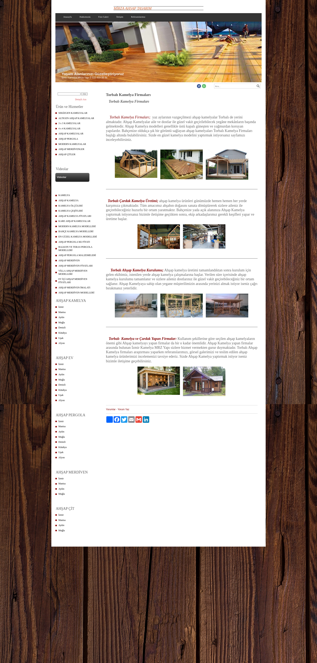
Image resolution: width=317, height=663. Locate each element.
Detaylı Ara (80, 99)
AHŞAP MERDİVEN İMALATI (74, 287)
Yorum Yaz (123, 409)
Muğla (61, 322)
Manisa (62, 312)
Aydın (61, 317)
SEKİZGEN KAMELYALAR (72, 113)
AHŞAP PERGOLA (68, 138)
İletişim (119, 17)
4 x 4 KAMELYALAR (69, 128)
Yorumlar (111, 409)
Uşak (60, 338)
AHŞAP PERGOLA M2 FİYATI (74, 241)
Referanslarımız (138, 17)
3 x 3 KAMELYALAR (69, 123)
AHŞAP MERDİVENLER (71, 149)
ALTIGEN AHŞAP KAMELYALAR (76, 118)
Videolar (61, 177)
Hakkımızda (85, 17)
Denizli (62, 327)
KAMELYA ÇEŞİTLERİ (70, 210)
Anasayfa (67, 17)
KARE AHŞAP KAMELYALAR (74, 221)
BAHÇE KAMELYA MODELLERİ (75, 231)
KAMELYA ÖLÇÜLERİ (70, 205)
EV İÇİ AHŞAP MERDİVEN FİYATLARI (72, 281)
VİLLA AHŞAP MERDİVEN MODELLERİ (72, 272)
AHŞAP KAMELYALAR (70, 133)
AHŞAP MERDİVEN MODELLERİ (76, 292)
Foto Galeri (103, 17)
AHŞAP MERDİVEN (69, 260)
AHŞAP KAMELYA (68, 200)
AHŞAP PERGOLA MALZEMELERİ (77, 255)
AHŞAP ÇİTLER (66, 154)
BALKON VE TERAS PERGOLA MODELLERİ (75, 249)
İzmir (61, 307)
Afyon (61, 343)
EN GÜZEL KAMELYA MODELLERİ (77, 236)
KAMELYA (64, 195)
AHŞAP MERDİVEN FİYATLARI (75, 265)
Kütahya (62, 332)
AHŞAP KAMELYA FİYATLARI (74, 216)
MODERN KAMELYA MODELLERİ (77, 226)
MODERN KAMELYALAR (72, 144)
